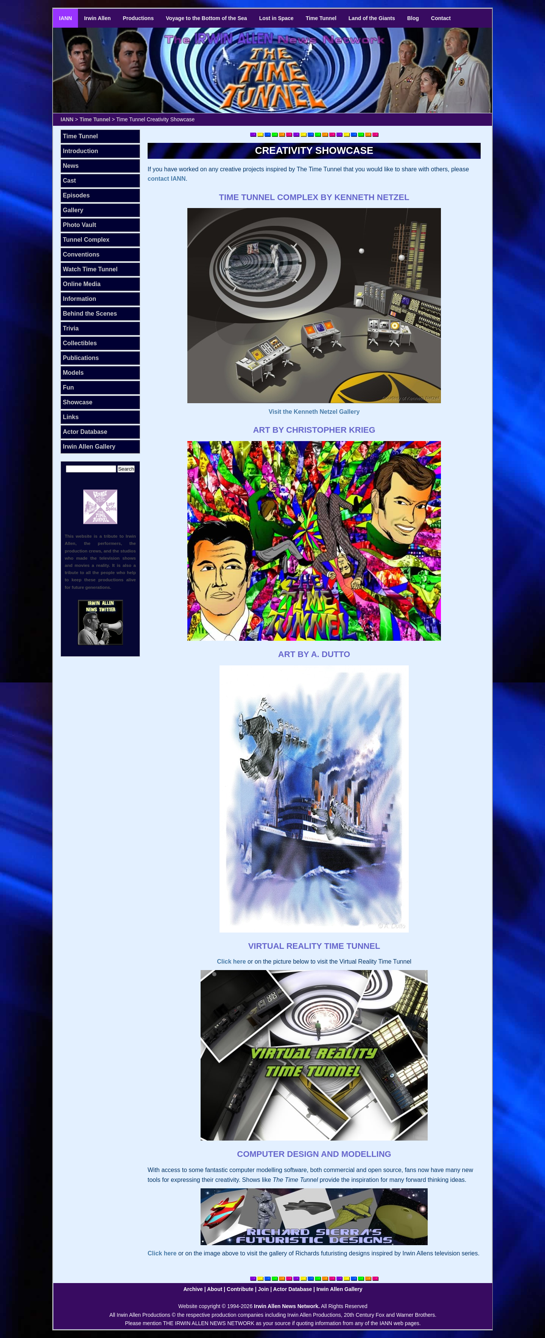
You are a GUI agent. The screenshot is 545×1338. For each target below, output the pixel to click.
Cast (69, 180)
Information (79, 299)
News (71, 166)
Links (71, 417)
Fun (68, 387)
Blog (413, 18)
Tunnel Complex (86, 239)
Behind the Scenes (90, 313)
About (214, 1289)
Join (263, 1289)
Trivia (71, 328)
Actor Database (85, 432)
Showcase (77, 402)
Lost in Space (276, 18)
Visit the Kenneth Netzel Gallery (314, 411)
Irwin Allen (97, 18)
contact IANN (166, 178)
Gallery (73, 210)
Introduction (80, 151)
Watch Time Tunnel (90, 269)
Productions (138, 18)
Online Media (82, 284)
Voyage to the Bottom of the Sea (206, 18)
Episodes (76, 195)
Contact (441, 18)
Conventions (81, 254)
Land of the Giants (372, 18)
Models (73, 372)
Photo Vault (79, 225)
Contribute (240, 1289)
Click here (231, 961)
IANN (65, 18)
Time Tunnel (321, 18)
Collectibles (80, 343)
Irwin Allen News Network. (287, 1306)
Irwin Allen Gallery (89, 446)
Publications (81, 358)
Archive (192, 1289)
